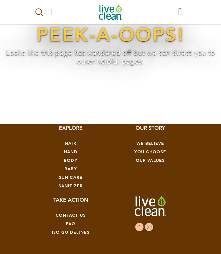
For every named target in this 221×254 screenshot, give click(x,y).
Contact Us (71, 215)
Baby (71, 169)
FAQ (71, 224)
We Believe (150, 143)
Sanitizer (71, 186)
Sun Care (71, 177)
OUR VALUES (150, 160)
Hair (70, 143)
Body (70, 160)
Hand (71, 152)
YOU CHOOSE (150, 152)
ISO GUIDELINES (71, 232)
